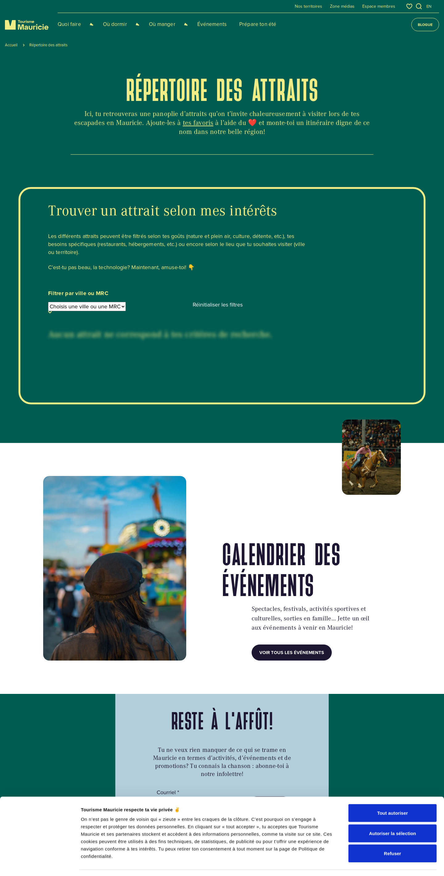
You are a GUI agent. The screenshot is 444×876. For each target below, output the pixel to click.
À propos (231, 744)
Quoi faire (69, 24)
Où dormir (109, 24)
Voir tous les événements (291, 535)
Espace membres (378, 6)
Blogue (425, 24)
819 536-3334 (58, 769)
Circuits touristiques (151, 754)
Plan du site (165, 842)
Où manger (150, 24)
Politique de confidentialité (126, 842)
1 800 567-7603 (61, 779)
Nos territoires (308, 6)
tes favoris (198, 122)
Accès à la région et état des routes (167, 763)
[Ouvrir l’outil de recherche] (419, 6)
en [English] (428, 6)
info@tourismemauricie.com (75, 790)
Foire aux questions (151, 782)
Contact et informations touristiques (246, 758)
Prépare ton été (239, 24)
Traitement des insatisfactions (253, 780)
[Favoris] (409, 6)
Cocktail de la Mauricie (154, 773)
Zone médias (342, 6)
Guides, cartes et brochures (159, 744)
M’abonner (270, 687)
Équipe (228, 770)
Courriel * (168, 674)
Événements (194, 24)
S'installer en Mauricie (157, 792)
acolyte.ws (391, 842)
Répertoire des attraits (258, 801)
